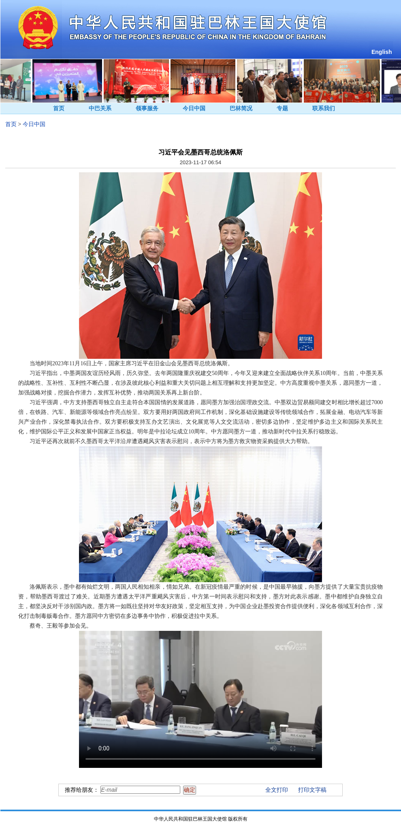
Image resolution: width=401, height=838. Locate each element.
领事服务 (147, 108)
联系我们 (323, 108)
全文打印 (276, 790)
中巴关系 (100, 108)
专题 (282, 108)
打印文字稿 (312, 790)
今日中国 (194, 108)
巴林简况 (241, 108)
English (381, 52)
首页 (58, 108)
